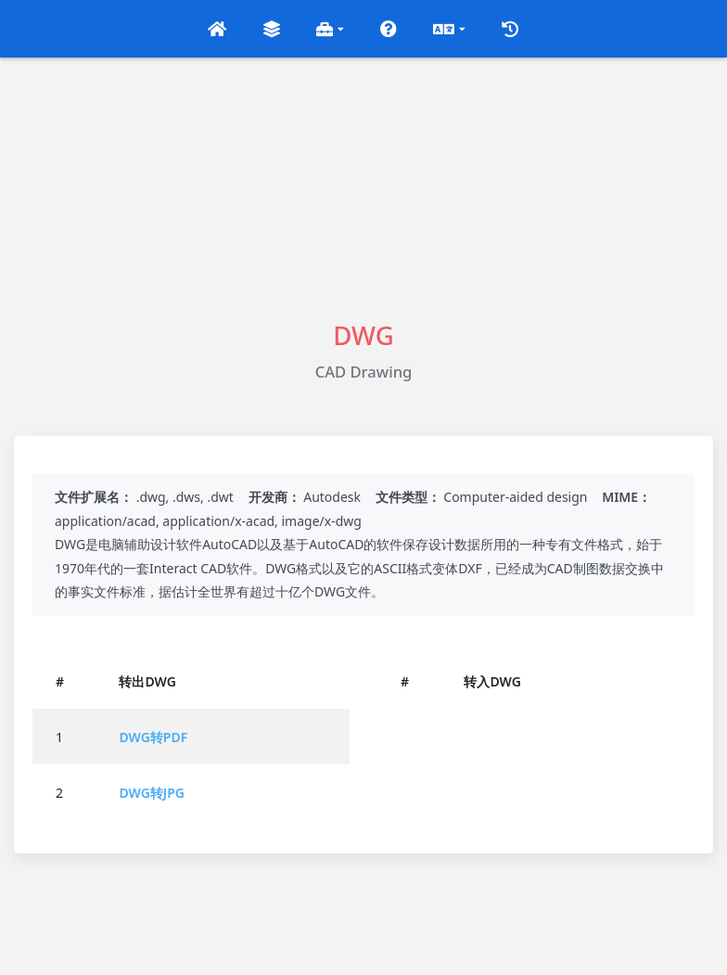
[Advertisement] (363, 187)
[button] (217, 28)
